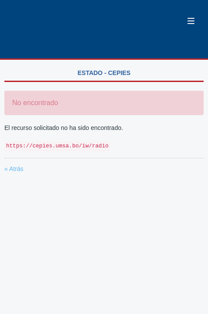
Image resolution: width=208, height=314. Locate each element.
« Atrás (14, 168)
